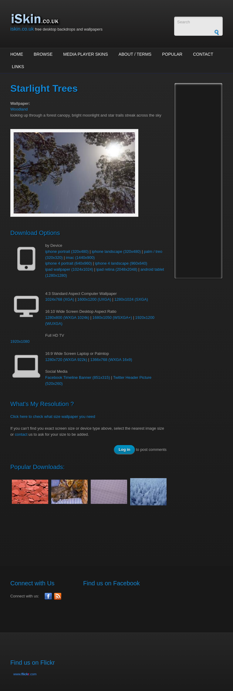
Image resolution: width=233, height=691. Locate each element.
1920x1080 (19, 341)
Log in (124, 449)
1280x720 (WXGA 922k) (66, 359)
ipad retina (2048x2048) (116, 269)
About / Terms (135, 54)
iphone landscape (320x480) (116, 251)
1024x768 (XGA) (59, 299)
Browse (43, 54)
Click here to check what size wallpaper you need (52, 416)
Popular (172, 54)
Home (16, 54)
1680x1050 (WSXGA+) (112, 317)
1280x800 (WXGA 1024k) (67, 317)
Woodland (19, 109)
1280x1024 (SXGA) (131, 299)
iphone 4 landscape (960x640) (121, 263)
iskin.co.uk (22, 29)
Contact (203, 54)
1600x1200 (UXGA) (94, 299)
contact (21, 434)
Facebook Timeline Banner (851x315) (77, 377)
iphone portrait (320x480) (67, 251)
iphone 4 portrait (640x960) (68, 263)
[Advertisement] (120, 532)
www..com (24, 674)
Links (18, 66)
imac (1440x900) (80, 257)
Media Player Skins (85, 54)
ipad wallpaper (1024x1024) (69, 269)
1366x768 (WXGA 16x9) (111, 359)
